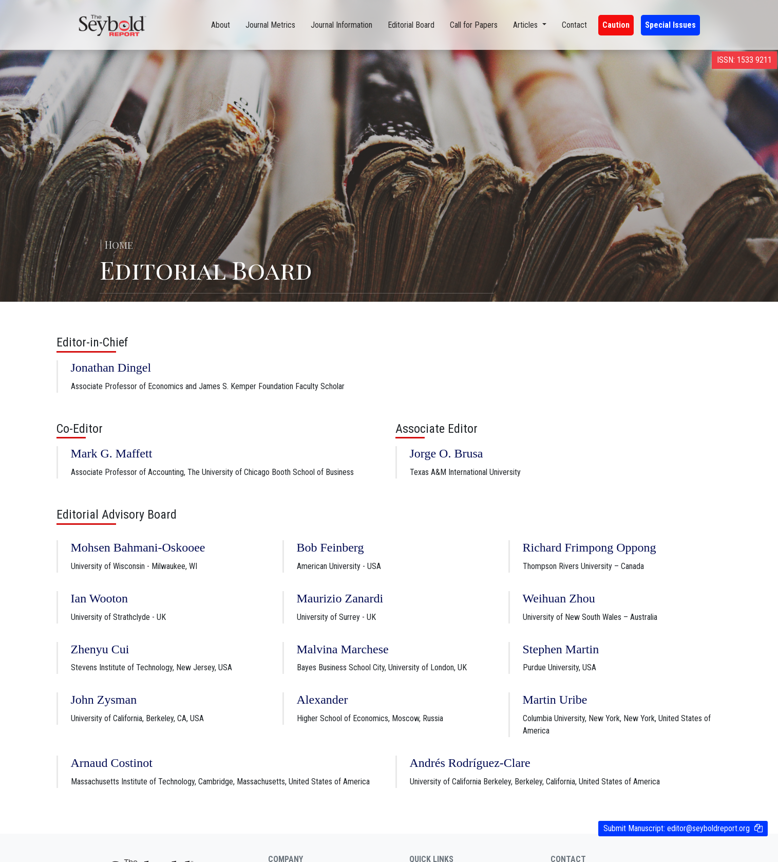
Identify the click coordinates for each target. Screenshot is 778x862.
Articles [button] (526, 25)
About (220, 25)
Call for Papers (474, 25)
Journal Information (341, 25)
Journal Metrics (270, 25)
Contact (574, 25)
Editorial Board (411, 25)
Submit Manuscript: (676, 828)
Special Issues (670, 25)
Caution (616, 25)
